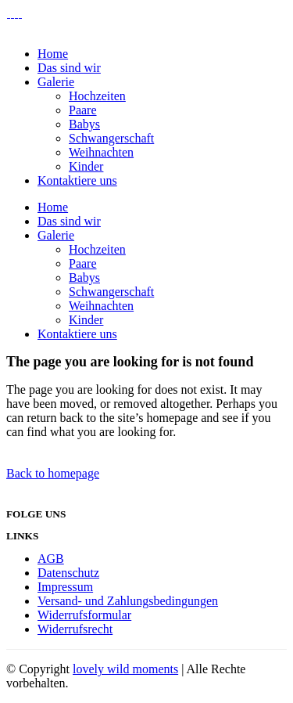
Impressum (65, 586)
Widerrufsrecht (75, 629)
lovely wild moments (125, 669)
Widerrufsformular (84, 615)
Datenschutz (68, 572)
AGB (51, 558)
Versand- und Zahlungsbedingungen (128, 600)
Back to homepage (52, 473)
